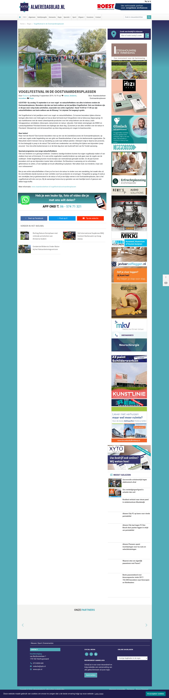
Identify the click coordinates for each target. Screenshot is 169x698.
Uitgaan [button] (80, 17)
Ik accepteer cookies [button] (155, 694)
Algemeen (32, 17)
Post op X (62, 218)
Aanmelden (91, 680)
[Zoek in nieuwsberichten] (135, 17)
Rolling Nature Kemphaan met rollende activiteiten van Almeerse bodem (45, 236)
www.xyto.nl (37, 675)
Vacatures (90, 17)
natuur (66, 96)
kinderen (73, 96)
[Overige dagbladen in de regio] (132, 663)
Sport (74, 17)
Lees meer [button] (98, 694)
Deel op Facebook (34, 218)
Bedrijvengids (42, 17)
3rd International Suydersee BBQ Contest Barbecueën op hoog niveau (90, 236)
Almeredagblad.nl (48, 7)
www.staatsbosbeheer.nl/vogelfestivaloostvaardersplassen (54, 187)
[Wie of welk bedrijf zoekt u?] (132, 35)
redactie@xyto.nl (39, 672)
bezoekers (23, 98)
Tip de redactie (90, 218)
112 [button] (24, 17)
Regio (60, 17)
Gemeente (52, 17)
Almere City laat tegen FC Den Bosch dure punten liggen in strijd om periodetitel (135, 533)
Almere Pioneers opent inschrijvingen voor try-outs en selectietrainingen (134, 552)
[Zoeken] (149, 17)
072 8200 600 (38, 669)
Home (22, 24)
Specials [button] (66, 17)
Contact (98, 17)
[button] (20, 630)
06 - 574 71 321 (71, 206)
